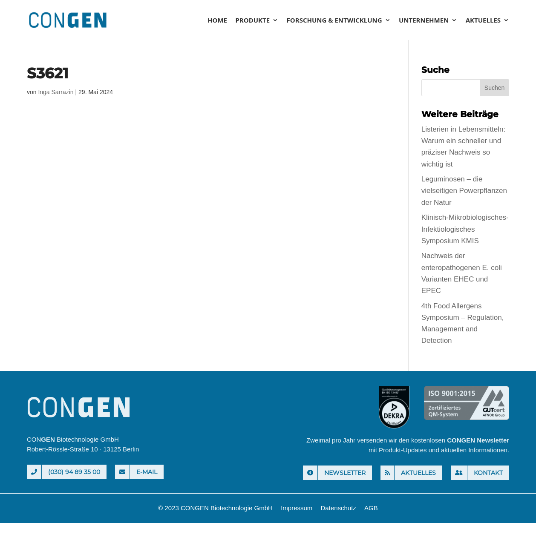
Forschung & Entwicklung (334, 20)
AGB (371, 508)
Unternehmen (424, 20)
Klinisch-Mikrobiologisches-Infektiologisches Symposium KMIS (465, 228)
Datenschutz (338, 508)
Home (217, 20)
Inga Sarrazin (55, 92)
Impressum (296, 508)
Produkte (252, 20)
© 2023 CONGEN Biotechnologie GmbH (215, 508)
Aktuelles (483, 20)
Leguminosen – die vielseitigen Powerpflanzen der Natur (464, 190)
